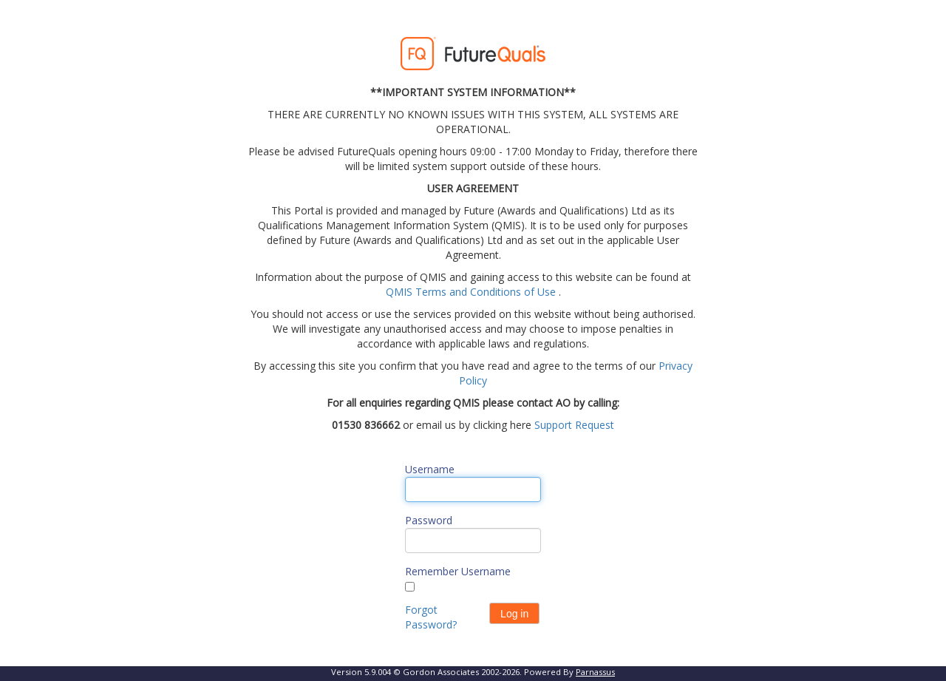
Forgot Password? (431, 617)
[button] (514, 613)
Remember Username (458, 571)
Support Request (574, 425)
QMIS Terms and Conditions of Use (471, 292)
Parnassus (595, 671)
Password (428, 520)
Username (430, 469)
